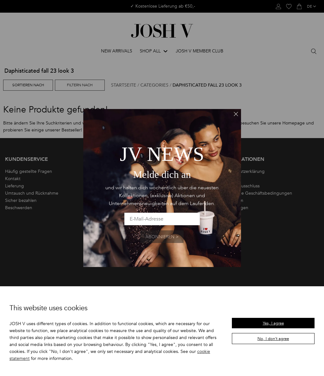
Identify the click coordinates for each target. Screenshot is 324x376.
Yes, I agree (273, 323)
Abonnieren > (162, 237)
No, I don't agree (273, 339)
